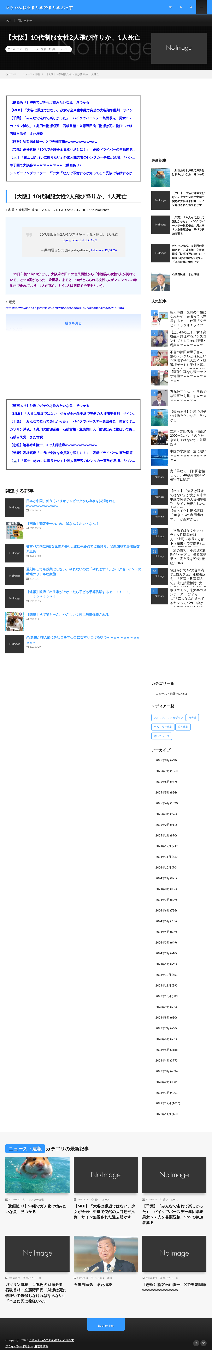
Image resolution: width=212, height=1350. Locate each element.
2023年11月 (163, 981)
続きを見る (73, 323)
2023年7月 (162, 1024)
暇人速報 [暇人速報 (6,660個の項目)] (183, 727)
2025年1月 (162, 834)
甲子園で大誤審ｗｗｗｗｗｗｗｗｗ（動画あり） (46, 165)
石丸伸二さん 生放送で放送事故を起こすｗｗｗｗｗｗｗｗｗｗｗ (188, 396)
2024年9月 (162, 876)
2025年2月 (162, 823)
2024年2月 (162, 950)
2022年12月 (163, 1097)
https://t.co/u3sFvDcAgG (79, 240)
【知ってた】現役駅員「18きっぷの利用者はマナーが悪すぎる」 (187, 515)
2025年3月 (162, 813)
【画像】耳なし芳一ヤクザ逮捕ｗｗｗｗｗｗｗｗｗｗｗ (188, 376)
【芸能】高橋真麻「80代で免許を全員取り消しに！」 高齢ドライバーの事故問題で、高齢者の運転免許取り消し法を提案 (73, 149)
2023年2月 (162, 1076)
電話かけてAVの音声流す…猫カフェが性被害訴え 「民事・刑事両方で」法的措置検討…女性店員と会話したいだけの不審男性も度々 (188, 577)
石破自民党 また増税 (26, 134)
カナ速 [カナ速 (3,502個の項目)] (192, 717)
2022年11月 (163, 1108)
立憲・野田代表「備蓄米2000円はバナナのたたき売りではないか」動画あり (188, 437)
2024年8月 (162, 887)
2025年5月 (162, 792)
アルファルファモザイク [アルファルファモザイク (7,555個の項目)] (168, 717)
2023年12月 (163, 971)
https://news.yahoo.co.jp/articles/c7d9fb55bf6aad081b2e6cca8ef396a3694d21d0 (65, 308)
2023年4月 (162, 1055)
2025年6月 (162, 781)
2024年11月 (163, 855)
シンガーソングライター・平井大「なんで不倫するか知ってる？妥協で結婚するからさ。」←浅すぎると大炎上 (73, 173)
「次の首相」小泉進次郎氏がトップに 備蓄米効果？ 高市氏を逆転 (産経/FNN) (188, 556)
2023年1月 (162, 1087)
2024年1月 (162, 960)
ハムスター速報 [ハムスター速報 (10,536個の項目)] (163, 727)
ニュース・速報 (37, 49)
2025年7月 (162, 771)
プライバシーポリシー (19, 1340)
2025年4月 (162, 802)
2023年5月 (162, 1045)
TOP (8, 20)
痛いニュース (59, 49)
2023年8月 (162, 1013)
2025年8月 (162, 760)
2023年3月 (162, 1066)
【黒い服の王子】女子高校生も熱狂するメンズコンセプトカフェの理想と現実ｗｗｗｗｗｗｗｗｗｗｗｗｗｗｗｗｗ (188, 339)
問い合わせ (25, 20)
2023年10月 (163, 992)
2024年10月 (163, 865)
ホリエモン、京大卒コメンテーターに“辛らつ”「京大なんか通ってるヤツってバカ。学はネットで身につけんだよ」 (188, 597)
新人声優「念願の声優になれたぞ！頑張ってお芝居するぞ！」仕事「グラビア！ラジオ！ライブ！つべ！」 (188, 319)
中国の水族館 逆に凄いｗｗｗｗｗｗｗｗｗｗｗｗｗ (188, 455)
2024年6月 (162, 908)
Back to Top (106, 1320)
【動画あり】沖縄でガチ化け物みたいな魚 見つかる (49, 102)
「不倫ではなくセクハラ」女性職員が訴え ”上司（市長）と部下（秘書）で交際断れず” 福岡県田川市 (187, 538)
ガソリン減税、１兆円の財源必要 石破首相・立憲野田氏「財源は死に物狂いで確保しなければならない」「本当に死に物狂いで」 (73, 126)
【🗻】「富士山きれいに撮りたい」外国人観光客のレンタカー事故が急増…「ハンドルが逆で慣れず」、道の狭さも (73, 157)
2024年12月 (163, 844)
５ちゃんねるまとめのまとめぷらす (51, 1334)
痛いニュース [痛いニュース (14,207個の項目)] (162, 736)
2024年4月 (162, 929)
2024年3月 (162, 939)
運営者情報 (41, 1340)
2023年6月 (162, 1034)
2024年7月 (162, 897)
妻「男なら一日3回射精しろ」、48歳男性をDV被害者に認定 (187, 475)
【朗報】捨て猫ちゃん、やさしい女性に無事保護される (69, 615)
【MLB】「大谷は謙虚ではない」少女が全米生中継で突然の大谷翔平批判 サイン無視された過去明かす (73, 110)
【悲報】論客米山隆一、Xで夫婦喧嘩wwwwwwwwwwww (53, 142)
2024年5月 (162, 918)
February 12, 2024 (104, 250)
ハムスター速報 (35, 1193)
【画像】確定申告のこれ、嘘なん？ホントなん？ (62, 524)
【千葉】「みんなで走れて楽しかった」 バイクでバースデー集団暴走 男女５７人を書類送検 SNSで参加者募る (73, 118)
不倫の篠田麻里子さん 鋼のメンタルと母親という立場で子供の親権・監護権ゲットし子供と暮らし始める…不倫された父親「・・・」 (188, 359)
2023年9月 (162, 1002)
